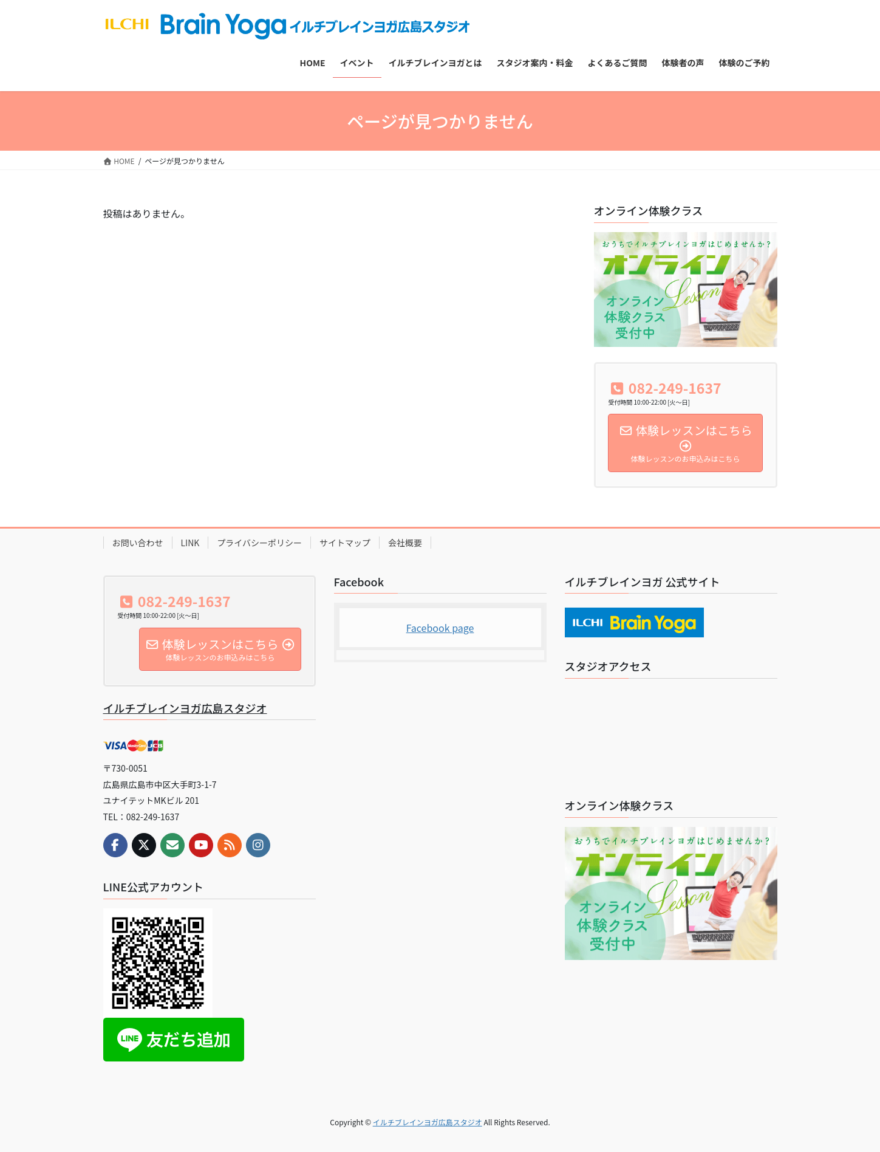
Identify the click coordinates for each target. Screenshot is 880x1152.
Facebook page (440, 627)
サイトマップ (344, 543)
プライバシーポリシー (259, 543)
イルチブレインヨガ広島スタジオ (185, 708)
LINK (190, 543)
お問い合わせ (137, 543)
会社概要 (405, 543)
